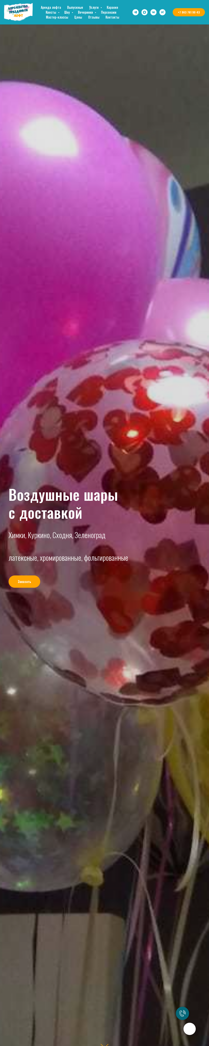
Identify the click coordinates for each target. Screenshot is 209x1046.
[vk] (153, 12)
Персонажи (108, 12)
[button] (24, 581)
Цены (78, 17)
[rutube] (162, 12)
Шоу (67, 12)
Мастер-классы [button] (57, 17)
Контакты (112, 17)
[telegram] (135, 12)
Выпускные (75, 7)
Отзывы (93, 17)
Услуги (94, 7)
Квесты (51, 12)
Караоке (112, 7)
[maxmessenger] (144, 12)
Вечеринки (86, 12)
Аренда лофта (51, 7)
